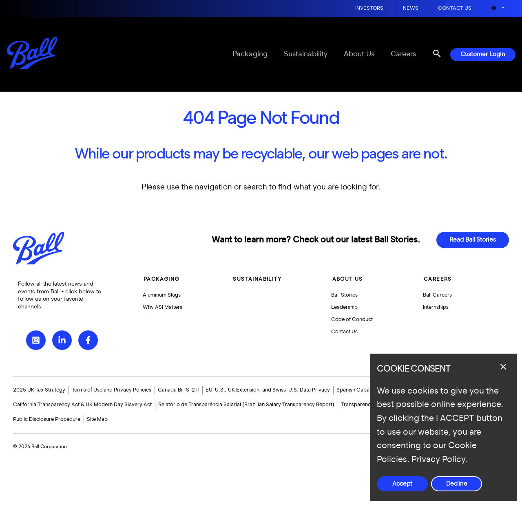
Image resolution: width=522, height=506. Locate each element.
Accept (402, 484)
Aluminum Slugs (162, 295)
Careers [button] (436, 279)
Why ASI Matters (163, 309)
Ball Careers (436, 295)
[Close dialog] (503, 366)
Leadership (344, 309)
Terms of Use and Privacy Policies (111, 390)
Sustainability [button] (257, 279)
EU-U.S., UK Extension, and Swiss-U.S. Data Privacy (268, 390)
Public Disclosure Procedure (46, 419)
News (410, 8)
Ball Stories (344, 295)
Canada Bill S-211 (178, 390)
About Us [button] (346, 279)
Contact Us (454, 8)
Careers (403, 54)
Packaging (250, 54)
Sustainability (305, 54)
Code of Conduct (352, 322)
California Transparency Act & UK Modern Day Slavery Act (82, 404)
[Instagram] (36, 340)
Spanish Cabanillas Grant (366, 390)
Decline (456, 484)
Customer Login (482, 54)
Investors (369, 8)
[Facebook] (88, 340)
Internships (435, 309)
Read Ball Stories (472, 240)
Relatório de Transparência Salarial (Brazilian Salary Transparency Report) (246, 404)
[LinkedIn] (62, 340)
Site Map (97, 419)
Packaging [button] (161, 279)
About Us (359, 54)
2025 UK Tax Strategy (39, 390)
